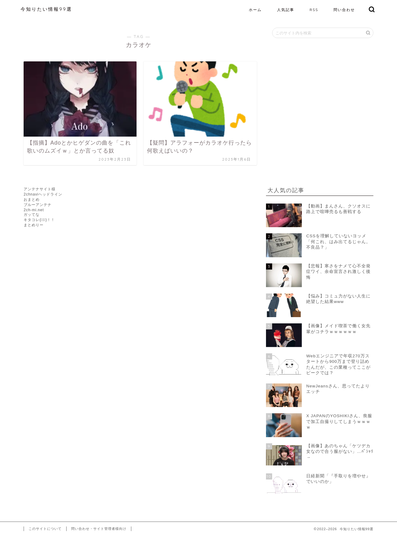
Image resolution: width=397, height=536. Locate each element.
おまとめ (32, 199)
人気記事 (285, 9)
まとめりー (34, 225)
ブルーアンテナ (38, 205)
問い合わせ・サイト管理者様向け (98, 528)
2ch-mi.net (34, 210)
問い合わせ (344, 9)
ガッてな (32, 214)
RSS (314, 9)
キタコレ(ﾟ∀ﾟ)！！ (39, 220)
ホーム (255, 9)
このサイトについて (45, 528)
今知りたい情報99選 (46, 9)
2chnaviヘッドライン (43, 194)
